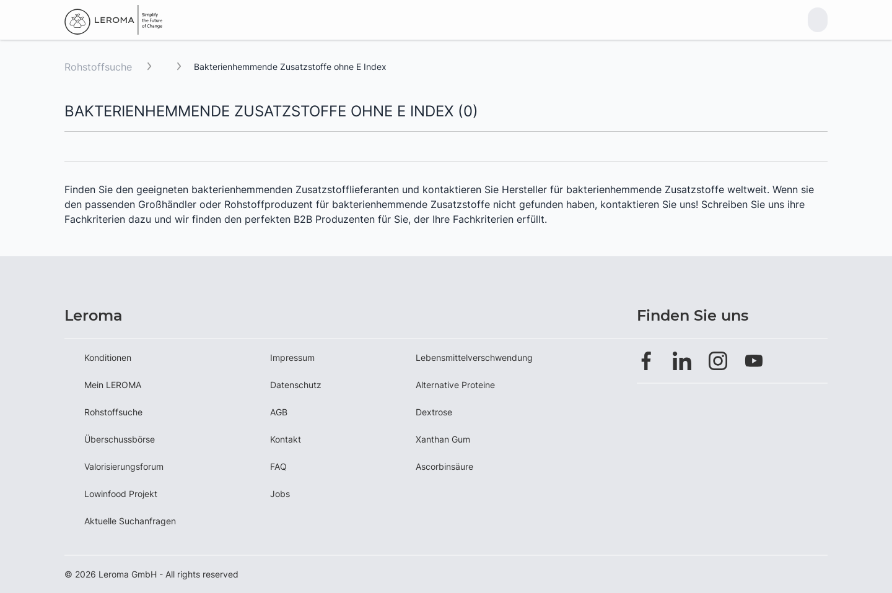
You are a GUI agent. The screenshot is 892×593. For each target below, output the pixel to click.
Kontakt (285, 439)
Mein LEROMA (112, 384)
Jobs (280, 493)
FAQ (278, 466)
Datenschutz (295, 384)
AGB (278, 412)
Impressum (292, 357)
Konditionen (107, 357)
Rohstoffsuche (98, 67)
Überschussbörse (119, 439)
